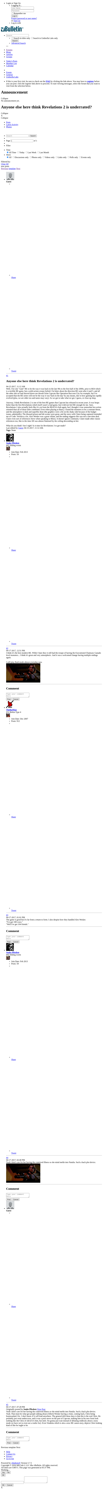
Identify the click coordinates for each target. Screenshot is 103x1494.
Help (8, 1455)
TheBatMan (11, 711)
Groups (9, 57)
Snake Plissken (12, 443)
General (9, 75)
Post (9, 700)
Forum (9, 72)
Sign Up (16, 21)
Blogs (8, 52)
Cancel (16, 700)
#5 (7, 1407)
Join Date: (15, 452)
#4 (7, 1159)
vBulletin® (15, 1466)
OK (3, 1478)
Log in (14, 16)
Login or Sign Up (13, 3)
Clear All (4, 164)
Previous (4, 168)
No (8, 1475)
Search (15, 41)
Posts (8, 122)
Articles (9, 54)
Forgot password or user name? (24, 18)
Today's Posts (11, 61)
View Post (41, 1411)
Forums (9, 50)
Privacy (9, 1459)
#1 (7, 376)
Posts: (13, 454)
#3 (7, 916)
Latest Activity (12, 124)
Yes (3, 1475)
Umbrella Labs (12, 77)
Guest (20, 428)
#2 (7, 648)
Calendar (10, 66)
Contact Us (10, 1457)
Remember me (19, 13)
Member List (11, 63)
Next (18, 168)
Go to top (10, 1462)
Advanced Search (18, 43)
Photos (9, 127)
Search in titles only (21, 38)
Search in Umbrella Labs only (44, 38)
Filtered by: (5, 162)
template (12, 168)
